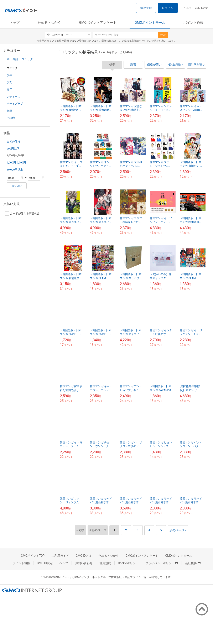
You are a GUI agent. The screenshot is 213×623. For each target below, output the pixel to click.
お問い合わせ (84, 563)
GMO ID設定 (201, 7)
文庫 (9, 110)
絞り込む (17, 185)
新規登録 (146, 8)
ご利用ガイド (60, 555)
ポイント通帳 (193, 23)
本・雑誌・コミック (20, 59)
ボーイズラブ (15, 103)
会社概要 (193, 563)
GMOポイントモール (150, 23)
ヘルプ (187, 7)
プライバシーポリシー (161, 563)
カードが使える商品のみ (22, 213)
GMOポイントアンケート (97, 23)
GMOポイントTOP (33, 555)
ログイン (167, 8)
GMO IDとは (84, 555)
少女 (9, 82)
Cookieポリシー (128, 563)
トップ (15, 23)
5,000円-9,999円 (16, 162)
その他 (11, 117)
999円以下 (13, 148)
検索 (163, 34)
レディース (13, 96)
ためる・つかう (49, 23)
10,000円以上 (15, 169)
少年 (9, 75)
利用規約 (105, 563)
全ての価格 (13, 141)
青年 (9, 89)
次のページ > (178, 530)
